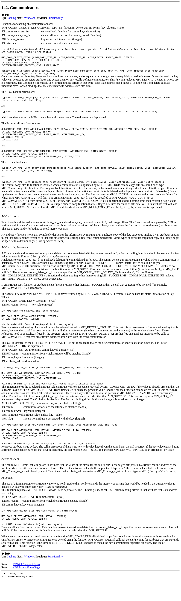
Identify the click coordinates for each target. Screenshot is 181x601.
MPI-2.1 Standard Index (26, 585)
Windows (29, 17)
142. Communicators (20, 7)
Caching (11, 17)
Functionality (55, 17)
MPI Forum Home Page (26, 589)
